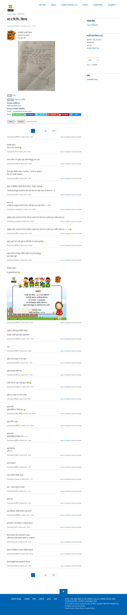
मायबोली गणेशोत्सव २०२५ (69, 5)
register (24, 121)
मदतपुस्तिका (112, 5)
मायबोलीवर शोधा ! (92, 79)
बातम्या (49, 599)
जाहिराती (41, 599)
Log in (12, 121)
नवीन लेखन (42, 5)
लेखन (14, 95)
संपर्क (95, 601)
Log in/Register (92, 25)
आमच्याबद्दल (89, 601)
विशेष (34, 599)
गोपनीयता (82, 601)
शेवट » (54, 131)
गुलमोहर (85, 5)
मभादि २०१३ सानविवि (20, 100)
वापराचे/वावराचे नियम (71, 601)
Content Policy (90, 608)
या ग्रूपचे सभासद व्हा (93, 48)
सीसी (55, 599)
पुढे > (46, 131)
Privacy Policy (79, 608)
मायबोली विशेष (97, 5)
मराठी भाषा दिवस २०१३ (14, 105)
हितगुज (53, 5)
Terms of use (69, 608)
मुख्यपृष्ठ (14, 14)
